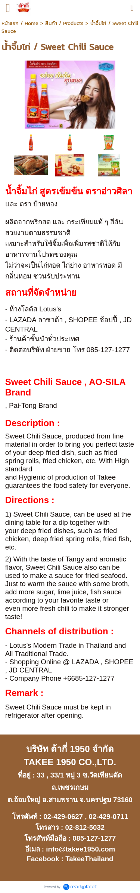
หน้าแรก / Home (19, 23)
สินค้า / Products (64, 23)
